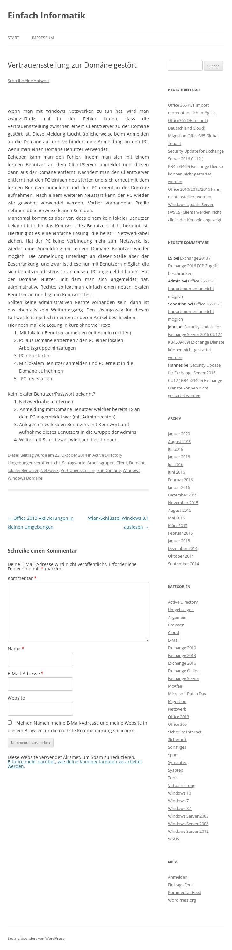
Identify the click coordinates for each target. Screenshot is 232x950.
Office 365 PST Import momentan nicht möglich (191, 288)
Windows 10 (179, 793)
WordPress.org (182, 900)
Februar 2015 (180, 533)
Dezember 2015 (182, 495)
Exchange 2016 (182, 663)
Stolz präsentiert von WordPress (36, 938)
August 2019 (179, 441)
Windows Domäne (25, 478)
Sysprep (175, 770)
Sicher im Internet (185, 732)
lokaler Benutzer (23, 470)
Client (121, 463)
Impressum (43, 37)
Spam (173, 755)
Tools (173, 778)
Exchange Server (183, 678)
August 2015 (179, 510)
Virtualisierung (181, 785)
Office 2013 (178, 716)
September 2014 (183, 564)
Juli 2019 (175, 449)
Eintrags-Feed (181, 885)
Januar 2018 (179, 457)
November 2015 (183, 502)
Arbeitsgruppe (100, 463)
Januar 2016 (179, 487)
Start (13, 37)
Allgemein (177, 617)
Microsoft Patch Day (187, 693)
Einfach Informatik (46, 15)
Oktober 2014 (181, 556)
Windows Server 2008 (188, 823)
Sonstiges (177, 747)
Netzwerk (49, 470)
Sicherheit (177, 739)
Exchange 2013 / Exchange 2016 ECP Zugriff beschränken (193, 265)
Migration (177, 701)
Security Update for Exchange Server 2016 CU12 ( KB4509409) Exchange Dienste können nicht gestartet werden (196, 166)
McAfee (175, 686)
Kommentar (22, 578)
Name (16, 649)
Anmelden (177, 877)
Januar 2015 (179, 541)
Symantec (177, 762)
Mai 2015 (176, 518)
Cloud (173, 632)
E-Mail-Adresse (26, 673)
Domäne (137, 463)
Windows (131, 470)
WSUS (173, 839)
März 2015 (177, 525)
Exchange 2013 (182, 655)
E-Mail (173, 640)
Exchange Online (183, 671)
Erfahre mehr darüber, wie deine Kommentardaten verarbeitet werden (75, 764)
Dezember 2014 (182, 548)
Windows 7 (178, 801)
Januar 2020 (179, 434)
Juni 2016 (176, 472)
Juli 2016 (175, 464)
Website (16, 698)
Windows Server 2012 (188, 831)
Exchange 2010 (182, 648)
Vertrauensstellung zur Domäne (91, 470)
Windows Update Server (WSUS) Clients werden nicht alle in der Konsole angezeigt (194, 212)
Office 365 (177, 724)
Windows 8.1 (180, 808)
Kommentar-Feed (184, 892)
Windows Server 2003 (188, 816)
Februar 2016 (180, 479)
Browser (176, 625)
